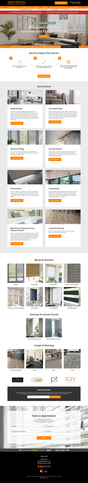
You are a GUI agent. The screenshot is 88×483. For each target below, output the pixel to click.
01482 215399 (76, 3)
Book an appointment (61, 3)
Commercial (45, 7)
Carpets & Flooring (74, 7)
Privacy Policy (59, 476)
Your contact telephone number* (18, 431)
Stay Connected (47, 466)
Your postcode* (48, 431)
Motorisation (37, 7)
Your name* (13, 426)
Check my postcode (55, 397)
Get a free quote (44, 36)
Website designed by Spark (44, 477)
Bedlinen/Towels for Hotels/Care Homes (59, 7)
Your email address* (49, 426)
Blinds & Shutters (13, 7)
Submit (44, 438)
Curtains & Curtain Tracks (25, 7)
